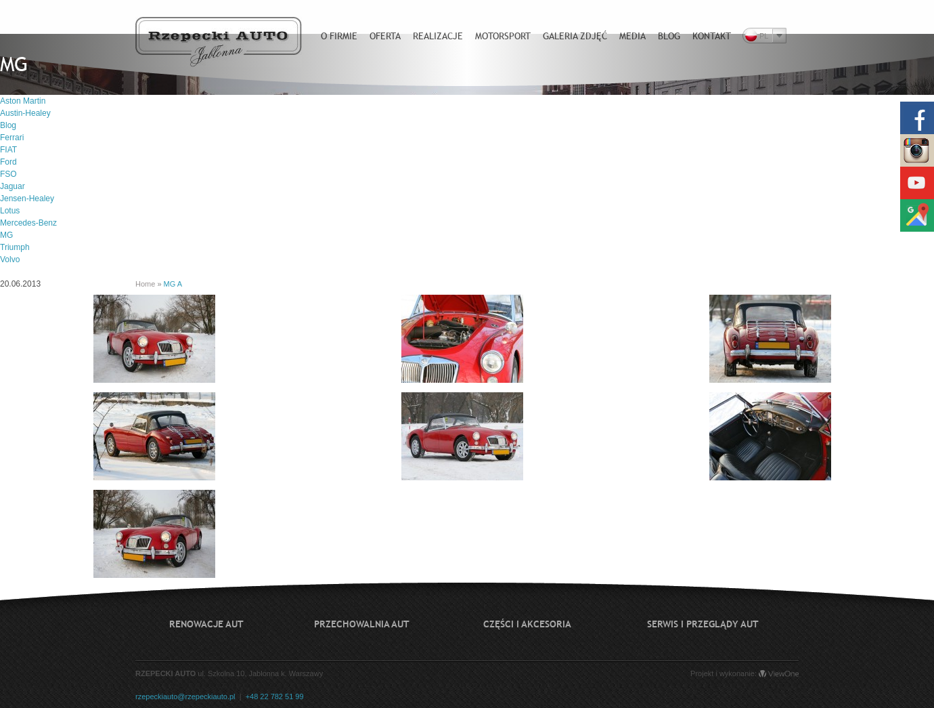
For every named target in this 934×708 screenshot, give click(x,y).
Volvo (10, 259)
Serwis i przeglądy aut (703, 624)
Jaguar (12, 186)
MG (6, 235)
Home (145, 284)
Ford (8, 162)
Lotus (10, 210)
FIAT (8, 149)
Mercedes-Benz (28, 223)
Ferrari (12, 137)
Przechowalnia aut (361, 624)
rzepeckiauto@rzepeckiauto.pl (185, 696)
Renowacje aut (206, 624)
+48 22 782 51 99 (275, 696)
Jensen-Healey (27, 198)
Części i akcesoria (527, 624)
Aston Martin (22, 101)
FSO (8, 174)
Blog (8, 125)
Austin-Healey (25, 113)
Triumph (15, 247)
